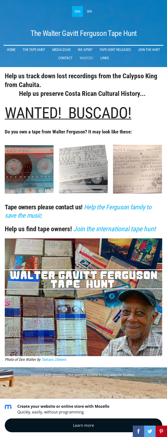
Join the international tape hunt (114, 229)
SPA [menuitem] (89, 11)
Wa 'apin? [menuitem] (85, 50)
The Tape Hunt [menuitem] (34, 50)
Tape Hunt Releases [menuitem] (115, 50)
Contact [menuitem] (65, 58)
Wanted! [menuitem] (86, 58)
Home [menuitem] (11, 50)
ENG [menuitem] (77, 11)
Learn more (83, 425)
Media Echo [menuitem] (61, 50)
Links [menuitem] (104, 58)
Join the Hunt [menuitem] (149, 50)
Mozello (59, 375)
